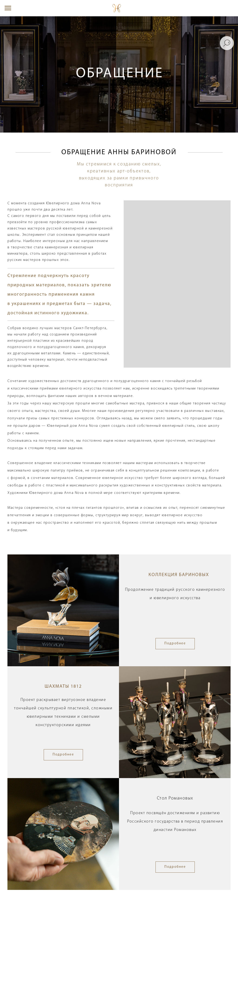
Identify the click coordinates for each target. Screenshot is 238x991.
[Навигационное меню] (8, 8)
